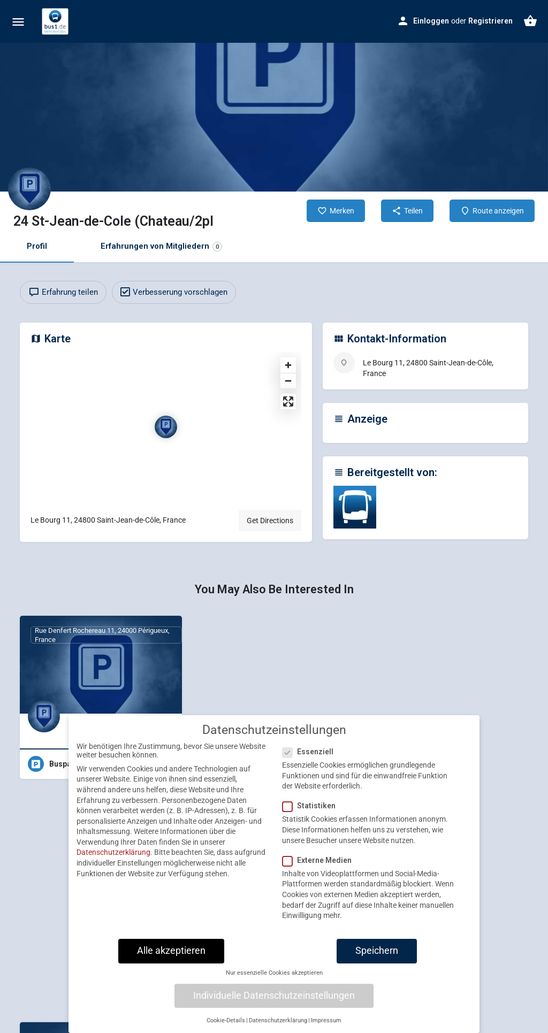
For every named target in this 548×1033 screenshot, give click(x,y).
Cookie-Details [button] (226, 1025)
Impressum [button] (326, 1025)
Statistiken (312, 811)
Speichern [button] (376, 956)
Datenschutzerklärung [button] (278, 1025)
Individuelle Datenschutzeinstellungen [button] (274, 1000)
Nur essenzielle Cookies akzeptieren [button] (274, 978)
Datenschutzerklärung (113, 857)
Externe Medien (320, 865)
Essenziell (311, 757)
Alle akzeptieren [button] (171, 956)
